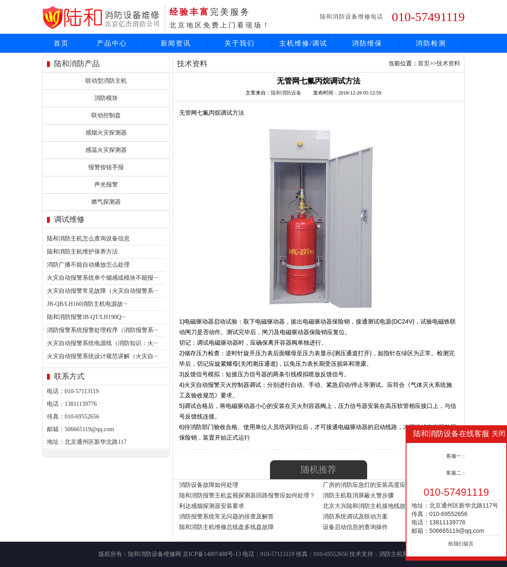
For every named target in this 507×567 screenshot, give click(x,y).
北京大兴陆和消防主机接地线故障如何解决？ (382, 506)
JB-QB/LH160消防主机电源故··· (87, 304)
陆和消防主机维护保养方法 (82, 251)
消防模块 (106, 98)
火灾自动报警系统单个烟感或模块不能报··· (102, 278)
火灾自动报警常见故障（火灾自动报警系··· (102, 291)
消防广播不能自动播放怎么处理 (88, 265)
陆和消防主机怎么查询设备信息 (88, 238)
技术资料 (448, 63)
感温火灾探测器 (106, 150)
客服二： (456, 473)
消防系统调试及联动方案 (355, 516)
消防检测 (431, 43)
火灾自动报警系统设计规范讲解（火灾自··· (102, 356)
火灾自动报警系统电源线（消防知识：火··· (102, 343)
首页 (61, 43)
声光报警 (106, 184)
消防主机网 (394, 554)
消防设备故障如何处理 (208, 485)
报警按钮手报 (106, 167)
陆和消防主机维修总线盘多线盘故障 (226, 527)
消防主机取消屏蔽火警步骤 (358, 495)
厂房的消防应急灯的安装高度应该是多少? (377, 485)
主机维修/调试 (303, 43)
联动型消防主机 (106, 81)
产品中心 (112, 43)
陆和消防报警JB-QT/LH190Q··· (86, 317)
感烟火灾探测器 (106, 133)
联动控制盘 (106, 115)
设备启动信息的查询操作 (355, 527)
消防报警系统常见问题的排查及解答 (226, 516)
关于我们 (239, 43)
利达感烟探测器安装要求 (211, 506)
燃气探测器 (106, 202)
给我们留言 (461, 544)
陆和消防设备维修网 (154, 554)
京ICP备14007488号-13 (212, 554)
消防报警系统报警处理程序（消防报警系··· (102, 330)
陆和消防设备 (286, 93)
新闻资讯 (176, 43)
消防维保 (367, 43)
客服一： (456, 456)
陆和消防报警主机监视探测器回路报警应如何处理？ (247, 495)
